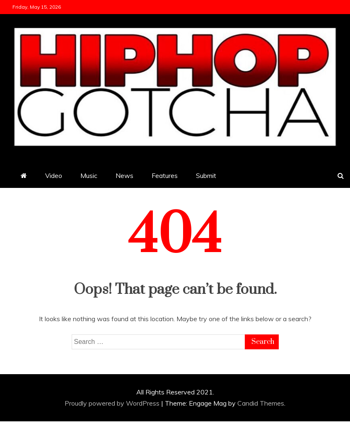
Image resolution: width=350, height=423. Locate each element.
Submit (206, 175)
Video (53, 175)
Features (165, 175)
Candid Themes (260, 403)
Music (88, 175)
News (124, 175)
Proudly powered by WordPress (113, 403)
